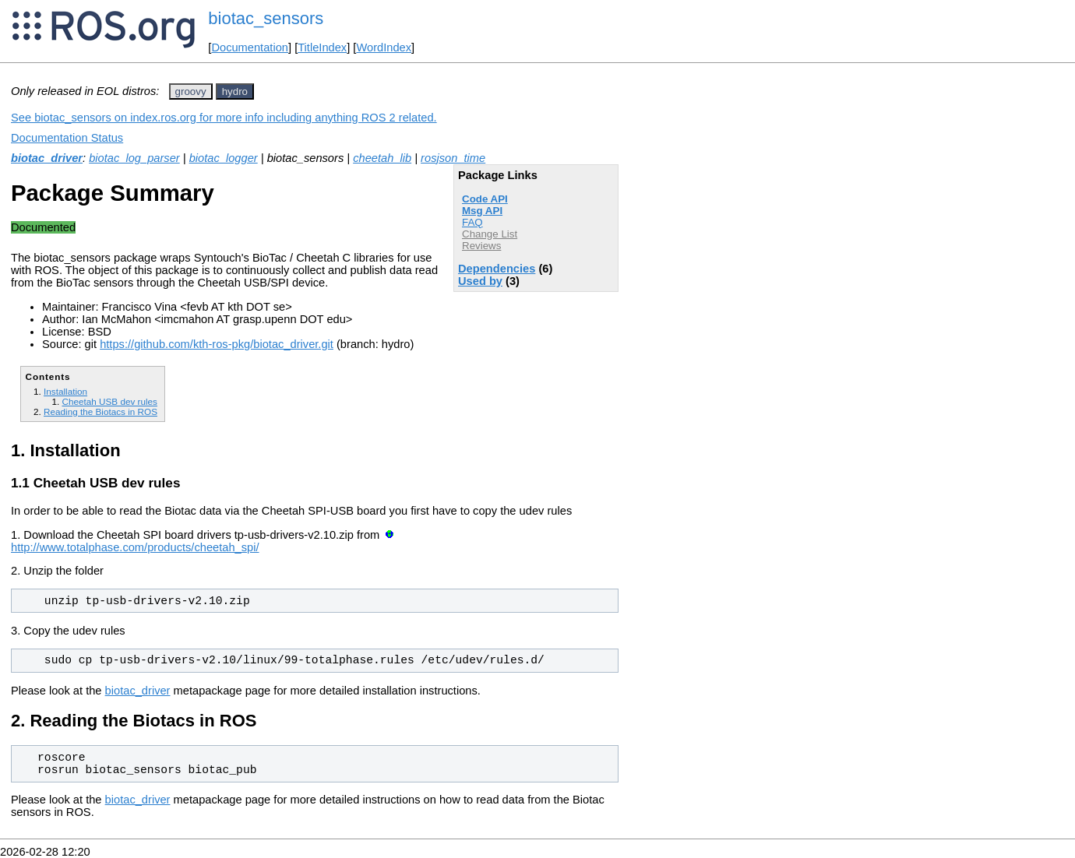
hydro (235, 91)
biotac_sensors (265, 18)
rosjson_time (453, 158)
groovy (190, 91)
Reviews (481, 245)
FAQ (472, 222)
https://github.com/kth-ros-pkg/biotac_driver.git (216, 344)
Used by (480, 281)
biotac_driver (47, 158)
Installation (65, 391)
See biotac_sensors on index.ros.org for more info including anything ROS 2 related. (224, 117)
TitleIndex (322, 47)
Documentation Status (67, 138)
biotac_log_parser (134, 158)
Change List (489, 234)
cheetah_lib (382, 158)
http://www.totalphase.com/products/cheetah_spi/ (135, 547)
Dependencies (496, 268)
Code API (485, 199)
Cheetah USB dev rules (109, 401)
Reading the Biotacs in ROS (100, 411)
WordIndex (383, 47)
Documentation (249, 47)
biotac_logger (223, 158)
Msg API (482, 210)
